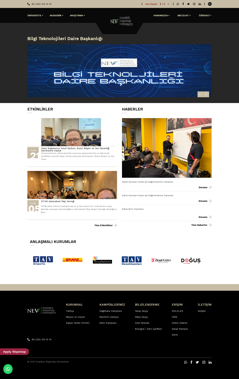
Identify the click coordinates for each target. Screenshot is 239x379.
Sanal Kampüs (180, 328)
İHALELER (177, 311)
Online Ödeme (179, 323)
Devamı (203, 187)
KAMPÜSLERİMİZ (112, 304)
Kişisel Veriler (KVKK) (77, 323)
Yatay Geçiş (141, 311)
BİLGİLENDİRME (147, 304)
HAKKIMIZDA (161, 15)
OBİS (174, 317)
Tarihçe (70, 311)
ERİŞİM (177, 304)
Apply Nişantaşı (14, 351)
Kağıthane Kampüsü (110, 311)
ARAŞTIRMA (76, 15)
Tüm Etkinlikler (103, 225)
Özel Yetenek (142, 323)
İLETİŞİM (205, 304)
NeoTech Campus (109, 317)
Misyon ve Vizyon (75, 317)
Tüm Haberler (199, 225)
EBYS (175, 334)
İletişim (202, 311)
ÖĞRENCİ (204, 15)
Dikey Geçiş (141, 317)
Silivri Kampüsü (107, 323)
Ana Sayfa (151, 4)
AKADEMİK (55, 15)
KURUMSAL (74, 304)
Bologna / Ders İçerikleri (148, 328)
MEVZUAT (183, 15)
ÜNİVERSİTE (34, 15)
